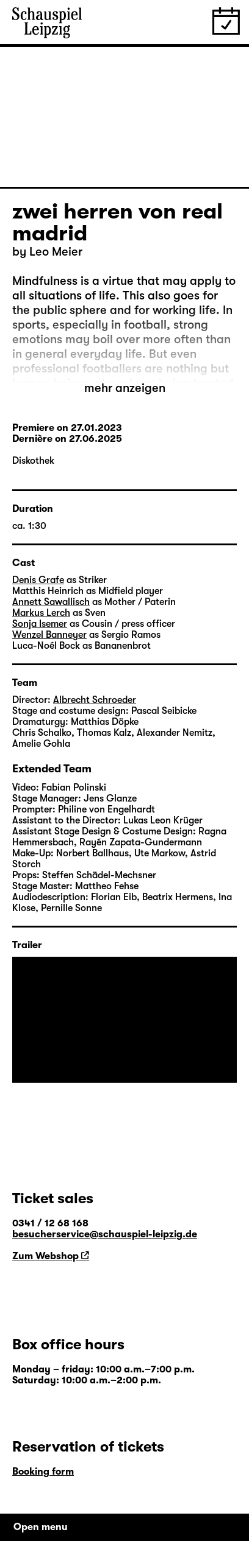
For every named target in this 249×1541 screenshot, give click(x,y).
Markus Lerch (41, 612)
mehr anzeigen (124, 388)
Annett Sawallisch (51, 601)
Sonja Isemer (39, 623)
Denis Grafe (38, 580)
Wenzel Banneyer (49, 634)
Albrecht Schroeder (94, 699)
